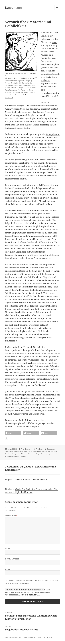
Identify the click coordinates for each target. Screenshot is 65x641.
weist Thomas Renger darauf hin (41, 172)
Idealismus (28, 451)
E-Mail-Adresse (12, 559)
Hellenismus (18, 451)
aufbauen (45, 80)
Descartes (51, 449)
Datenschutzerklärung (13, 637)
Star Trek (53, 454)
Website (9, 569)
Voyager (23, 456)
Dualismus (9, 451)
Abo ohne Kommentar (29, 595)
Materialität (46, 451)
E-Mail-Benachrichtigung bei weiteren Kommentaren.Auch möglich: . (28, 592)
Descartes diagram (13, 78)
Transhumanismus (12, 456)
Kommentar (11, 516)
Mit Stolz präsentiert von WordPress (38, 637)
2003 (18, 83)
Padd (35, 112)
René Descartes (29, 78)
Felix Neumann (26, 449)
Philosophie (45, 454)
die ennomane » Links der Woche (31, 479)
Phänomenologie (33, 454)
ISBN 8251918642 (12, 88)
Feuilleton (39, 449)
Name (7, 548)
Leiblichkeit (37, 451)
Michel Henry (22, 454)
